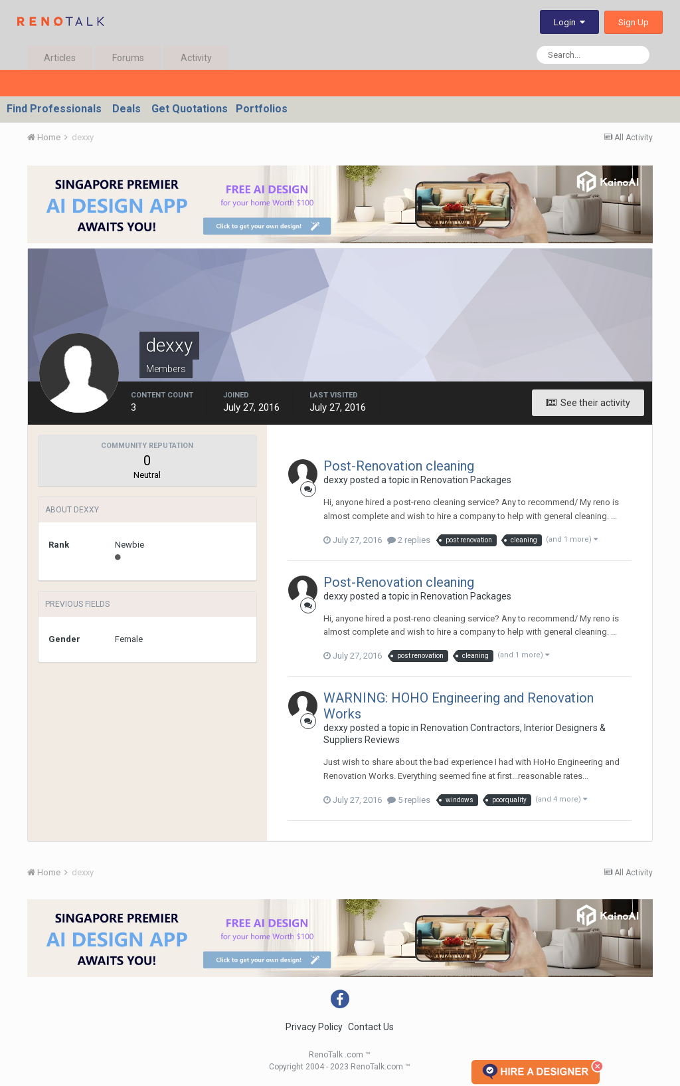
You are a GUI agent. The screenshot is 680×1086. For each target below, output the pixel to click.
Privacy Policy (314, 1027)
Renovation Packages (465, 480)
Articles (60, 58)
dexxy (335, 480)
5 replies (408, 800)
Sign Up (633, 22)
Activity (196, 58)
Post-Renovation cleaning (398, 466)
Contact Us (371, 1027)
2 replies (408, 540)
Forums (128, 58)
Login (569, 22)
